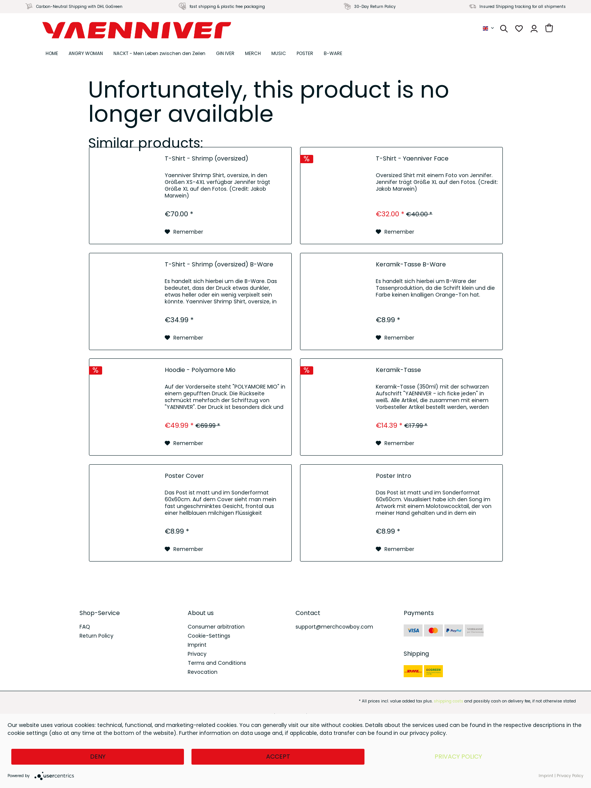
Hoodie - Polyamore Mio (200, 370)
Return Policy (96, 636)
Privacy (197, 654)
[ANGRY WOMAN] (85, 53)
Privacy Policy (458, 756)
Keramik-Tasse (398, 370)
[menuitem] (488, 28)
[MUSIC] (278, 53)
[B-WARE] (333, 53)
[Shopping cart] (549, 28)
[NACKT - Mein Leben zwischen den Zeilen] (159, 53)
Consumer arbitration (216, 626)
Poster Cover (184, 476)
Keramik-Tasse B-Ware (411, 265)
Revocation (202, 672)
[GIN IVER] (225, 53)
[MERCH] (253, 53)
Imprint (197, 645)
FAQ (85, 626)
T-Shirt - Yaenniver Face (412, 159)
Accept (278, 756)
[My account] (534, 28)
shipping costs (448, 701)
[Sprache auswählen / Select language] (488, 28)
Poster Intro (393, 476)
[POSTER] (304, 53)
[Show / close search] (503, 28)
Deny (98, 756)
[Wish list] (519, 28)
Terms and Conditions (217, 663)
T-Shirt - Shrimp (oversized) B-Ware (219, 265)
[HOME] (51, 53)
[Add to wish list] (184, 231)
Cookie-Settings (209, 636)
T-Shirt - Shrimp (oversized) (206, 159)
